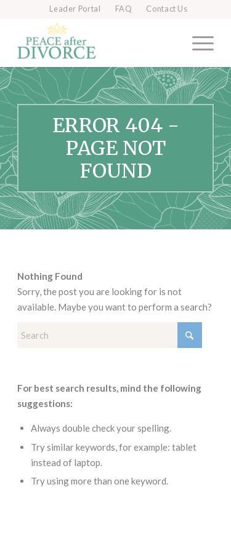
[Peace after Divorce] (95, 42)
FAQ (123, 9)
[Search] (109, 335)
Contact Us (166, 9)
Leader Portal (74, 9)
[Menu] (197, 42)
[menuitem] (75, 9)
